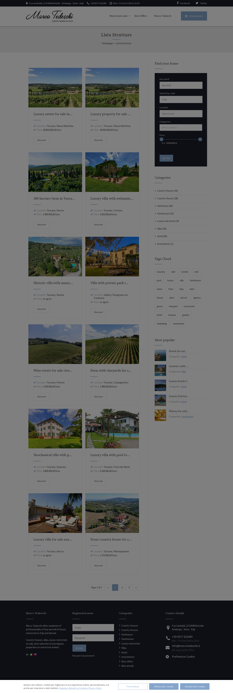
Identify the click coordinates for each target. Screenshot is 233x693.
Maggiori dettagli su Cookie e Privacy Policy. (80, 688)
